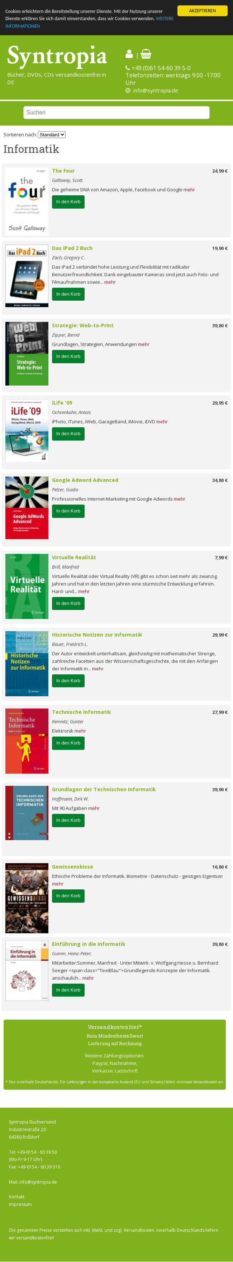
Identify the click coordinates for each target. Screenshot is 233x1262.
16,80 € (220, 867)
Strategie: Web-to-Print (83, 325)
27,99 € (220, 712)
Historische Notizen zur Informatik (97, 634)
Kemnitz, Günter (68, 721)
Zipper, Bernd (66, 335)
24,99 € (220, 171)
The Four (63, 170)
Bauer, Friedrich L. (70, 644)
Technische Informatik (81, 712)
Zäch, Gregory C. (68, 257)
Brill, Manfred (65, 567)
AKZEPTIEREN (202, 11)
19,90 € (220, 248)
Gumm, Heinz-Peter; (71, 953)
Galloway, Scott (67, 180)
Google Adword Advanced (85, 480)
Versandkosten (139, 1230)
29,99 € (220, 635)
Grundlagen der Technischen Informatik (104, 789)
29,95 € (220, 403)
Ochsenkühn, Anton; (71, 412)
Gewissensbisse (72, 866)
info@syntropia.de (155, 90)
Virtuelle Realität (74, 557)
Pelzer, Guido (65, 489)
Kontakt (16, 1197)
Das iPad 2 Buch (72, 248)
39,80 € (220, 325)
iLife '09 (62, 402)
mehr (189, 189)
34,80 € (220, 480)
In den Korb (68, 201)
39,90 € (220, 789)
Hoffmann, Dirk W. (70, 799)
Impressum (20, 1204)
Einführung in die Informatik (88, 943)
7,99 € (221, 557)
